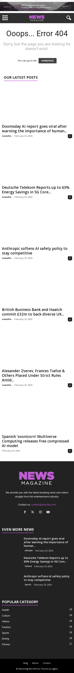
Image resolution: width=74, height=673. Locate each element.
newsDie (6, 135)
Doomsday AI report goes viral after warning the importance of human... (34, 128)
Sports (28, 584)
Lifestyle (29, 550)
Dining (5, 638)
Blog (25, 663)
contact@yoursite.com (43, 504)
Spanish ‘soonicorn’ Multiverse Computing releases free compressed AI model (35, 441)
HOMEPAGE (47, 61)
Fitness (6, 644)
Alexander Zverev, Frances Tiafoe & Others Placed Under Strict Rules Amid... (33, 375)
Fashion (6, 627)
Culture (28, 566)
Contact (47, 663)
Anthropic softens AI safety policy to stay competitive (34, 251)
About (35, 663)
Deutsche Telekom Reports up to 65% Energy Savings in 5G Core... (35, 190)
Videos (6, 621)
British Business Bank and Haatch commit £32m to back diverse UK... (33, 312)
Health (5, 609)
